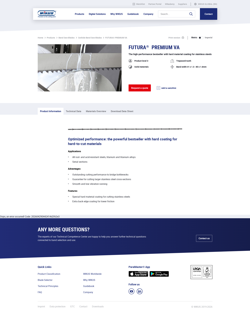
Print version (174, 37)
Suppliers (182, 4)
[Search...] (176, 13)
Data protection (58, 306)
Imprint (41, 306)
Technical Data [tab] (73, 111)
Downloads (98, 306)
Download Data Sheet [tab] (122, 111)
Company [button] (148, 14)
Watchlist (139, 4)
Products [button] (79, 14)
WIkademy (170, 4)
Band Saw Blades (67, 37)
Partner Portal (154, 4)
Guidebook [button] (133, 14)
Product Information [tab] (50, 111)
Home (40, 37)
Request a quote (139, 88)
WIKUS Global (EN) (207, 4)
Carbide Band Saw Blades (90, 37)
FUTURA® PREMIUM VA (116, 37)
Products (51, 37)
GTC (72, 306)
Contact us (204, 238)
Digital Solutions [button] (97, 14)
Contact (209, 14)
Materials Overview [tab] (96, 111)
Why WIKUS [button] (116, 14)
